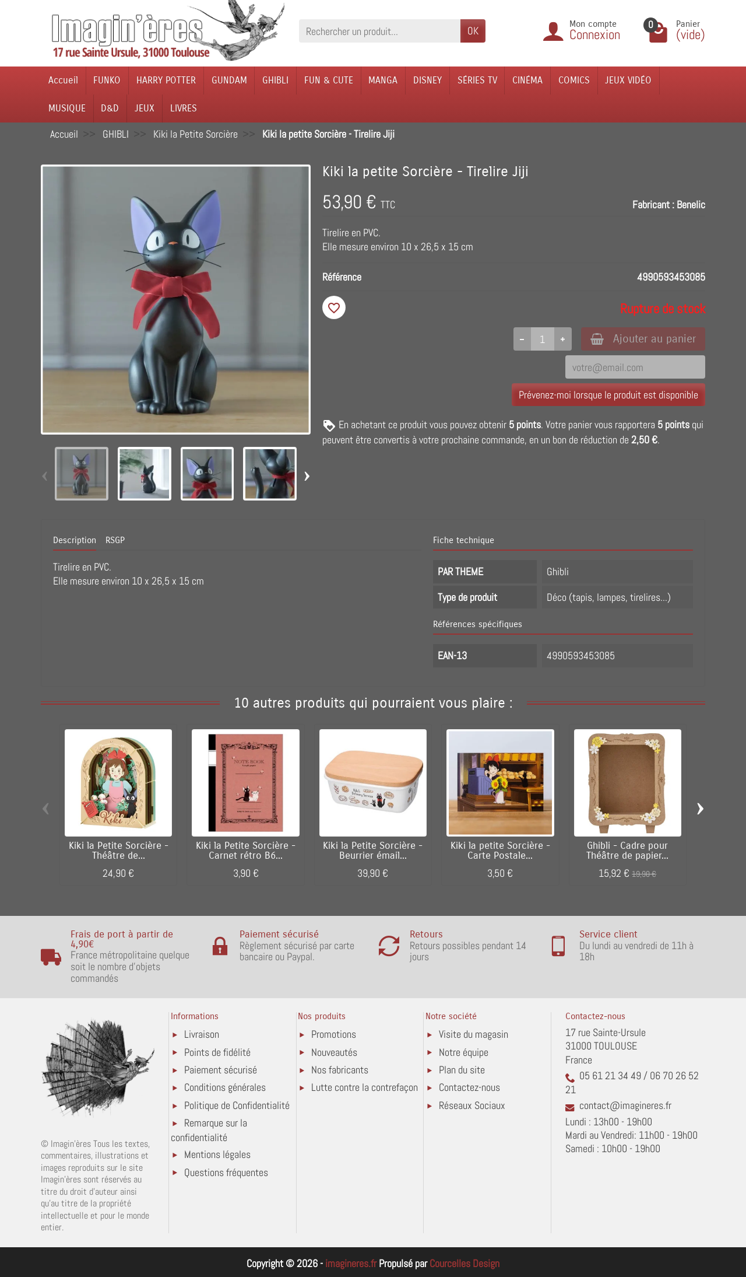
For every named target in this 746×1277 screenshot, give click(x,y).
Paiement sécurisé (220, 1069)
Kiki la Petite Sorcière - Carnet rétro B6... (245, 851)
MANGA (382, 80)
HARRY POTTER (166, 80)
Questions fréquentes (226, 1172)
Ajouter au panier (643, 338)
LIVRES (183, 108)
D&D (110, 108)
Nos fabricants (339, 1069)
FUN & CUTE (328, 80)
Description (74, 540)
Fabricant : (653, 204)
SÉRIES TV (477, 80)
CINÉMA (527, 80)
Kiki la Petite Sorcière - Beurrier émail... (373, 851)
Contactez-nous (469, 1087)
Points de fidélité (217, 1052)
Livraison (201, 1034)
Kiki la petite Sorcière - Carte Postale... (500, 851)
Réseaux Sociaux (472, 1105)
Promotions (333, 1034)
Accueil (63, 80)
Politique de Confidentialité (237, 1105)
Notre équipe (463, 1052)
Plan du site (462, 1069)
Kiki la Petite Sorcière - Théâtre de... (118, 851)
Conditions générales (225, 1087)
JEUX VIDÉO (628, 80)
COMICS (574, 80)
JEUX (144, 108)
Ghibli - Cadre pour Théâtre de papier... (627, 851)
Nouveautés (334, 1052)
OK (472, 30)
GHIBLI (275, 80)
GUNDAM (229, 80)
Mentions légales (217, 1154)
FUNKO (107, 80)
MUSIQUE (67, 108)
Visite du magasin (473, 1034)
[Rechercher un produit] (379, 30)
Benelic (691, 204)
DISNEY (427, 80)
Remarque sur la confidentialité (209, 1129)
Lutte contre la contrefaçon (364, 1087)
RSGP (115, 540)
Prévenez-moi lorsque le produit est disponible (608, 394)
